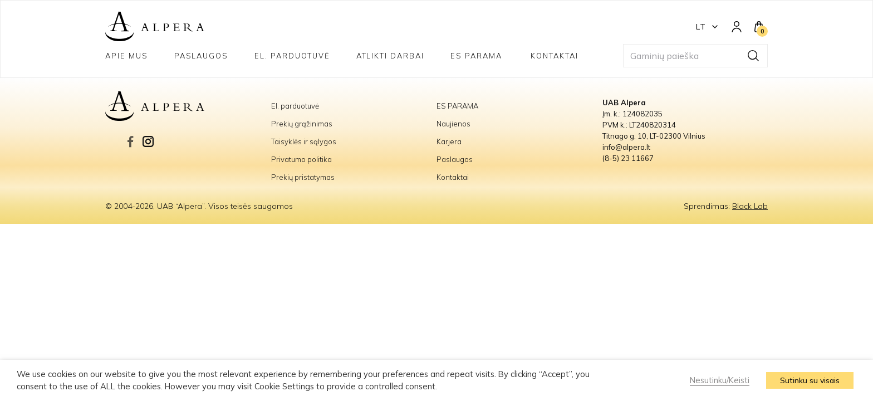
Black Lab (750, 206)
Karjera (449, 141)
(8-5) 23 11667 (628, 158)
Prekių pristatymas (303, 177)
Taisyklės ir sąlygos (303, 141)
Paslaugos (201, 55)
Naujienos (453, 123)
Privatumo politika (301, 159)
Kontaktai (554, 55)
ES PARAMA (477, 55)
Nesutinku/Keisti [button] (719, 380)
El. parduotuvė (292, 55)
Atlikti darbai (390, 55)
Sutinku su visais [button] (810, 380)
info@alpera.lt (626, 147)
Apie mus (126, 55)
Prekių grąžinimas (301, 123)
